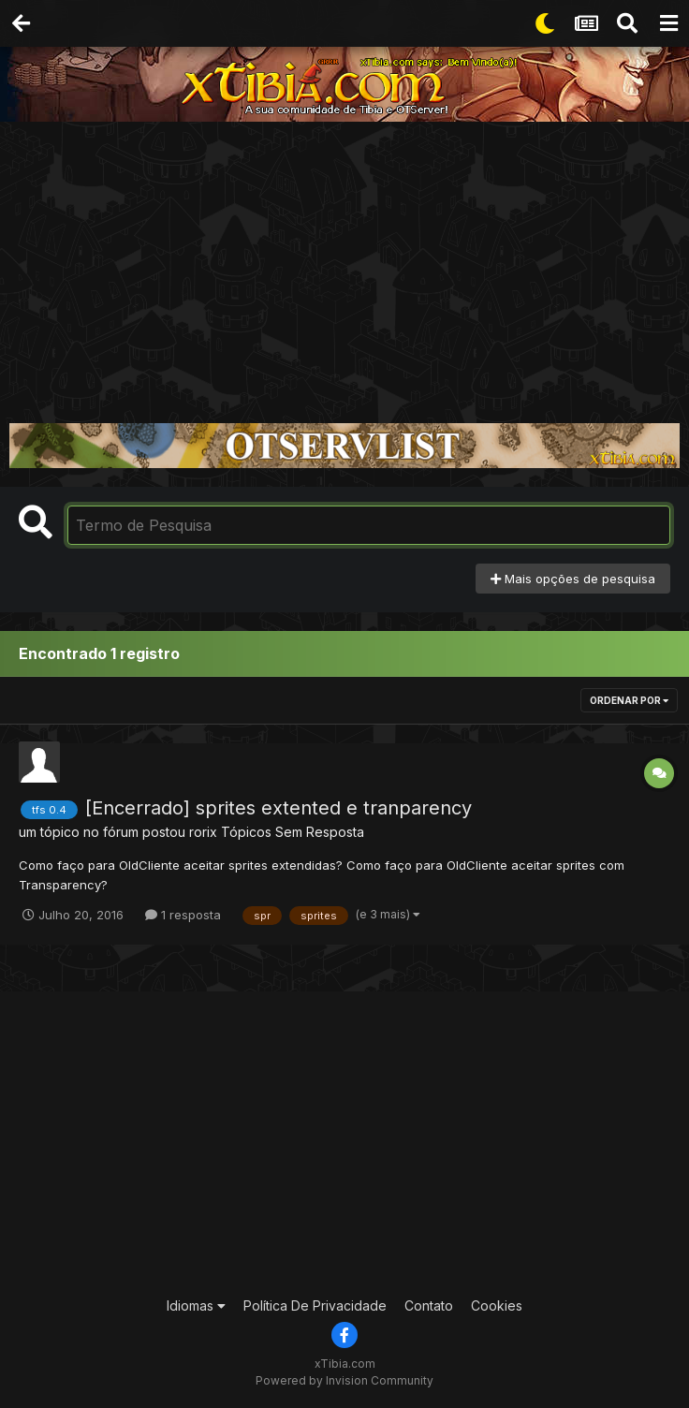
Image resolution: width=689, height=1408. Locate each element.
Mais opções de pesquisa (573, 578)
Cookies (496, 1305)
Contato (428, 1305)
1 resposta (183, 914)
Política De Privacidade (315, 1305)
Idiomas (196, 1305)
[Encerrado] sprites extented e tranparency (278, 808)
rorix (203, 832)
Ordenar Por (629, 700)
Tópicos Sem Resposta (292, 832)
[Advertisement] (344, 262)
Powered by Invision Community (344, 1380)
